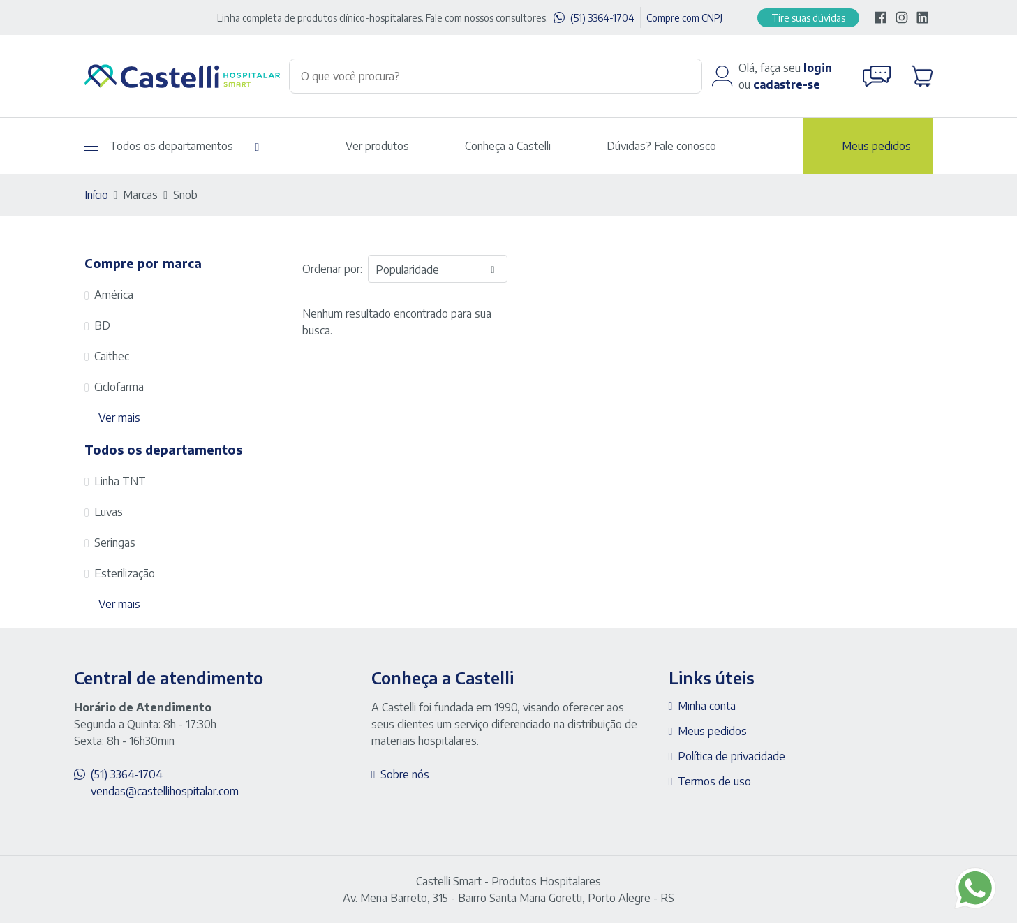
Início (96, 195)
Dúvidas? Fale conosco (661, 146)
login (817, 68)
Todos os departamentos (158, 146)
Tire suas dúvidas (808, 18)
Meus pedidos (876, 146)
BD (102, 325)
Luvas (108, 512)
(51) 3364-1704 (602, 18)
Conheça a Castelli (508, 146)
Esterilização (124, 573)
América (113, 295)
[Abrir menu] (91, 146)
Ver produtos (377, 146)
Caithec (111, 356)
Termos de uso (714, 781)
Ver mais (119, 417)
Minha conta (707, 706)
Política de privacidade (731, 756)
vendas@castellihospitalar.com (165, 791)
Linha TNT (120, 481)
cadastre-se (786, 84)
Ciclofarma (119, 387)
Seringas (114, 542)
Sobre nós (404, 774)
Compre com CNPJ (684, 18)
